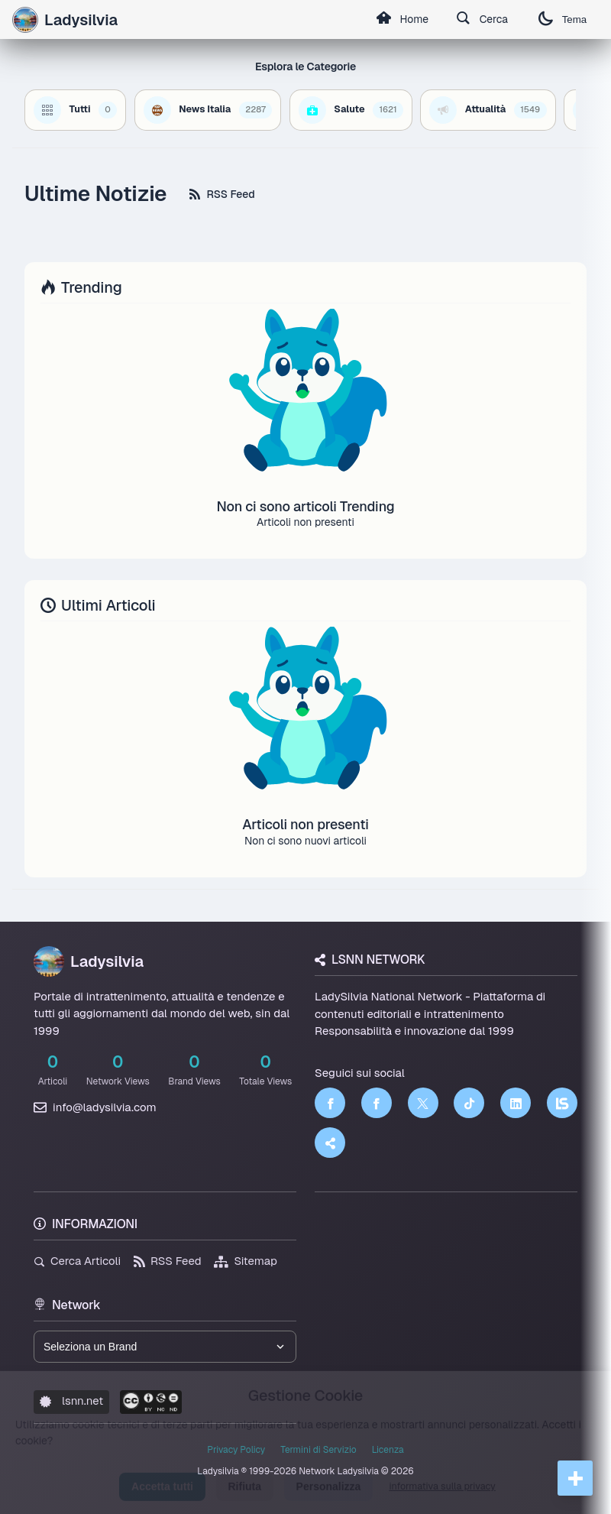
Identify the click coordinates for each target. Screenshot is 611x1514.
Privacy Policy (236, 1450)
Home (401, 20)
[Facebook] (330, 1103)
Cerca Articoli (77, 1260)
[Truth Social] (330, 1142)
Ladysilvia (89, 961)
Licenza (388, 1450)
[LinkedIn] (515, 1103)
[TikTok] (469, 1103)
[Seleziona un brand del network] (165, 1347)
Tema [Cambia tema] (562, 19)
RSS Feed (221, 194)
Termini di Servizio (318, 1450)
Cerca (481, 20)
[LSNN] (562, 1103)
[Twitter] (423, 1103)
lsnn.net (71, 1400)
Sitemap (245, 1260)
